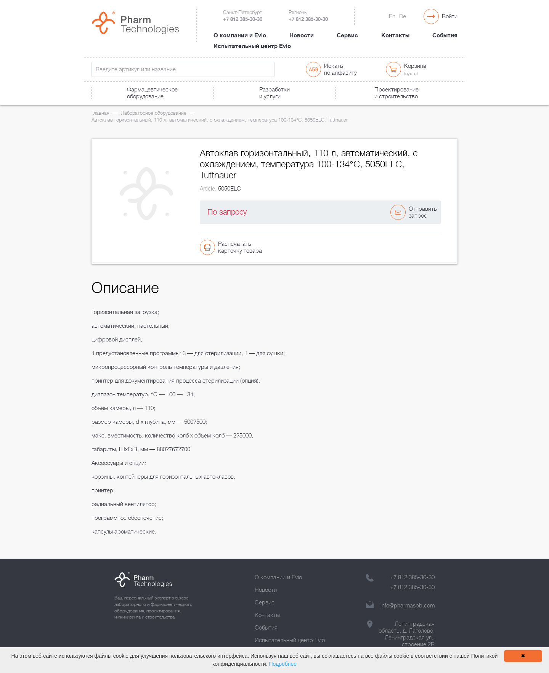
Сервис (347, 35)
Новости (301, 35)
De (402, 16)
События (445, 35)
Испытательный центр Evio (252, 46)
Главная (100, 113)
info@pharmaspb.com (407, 605)
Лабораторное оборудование (153, 113)
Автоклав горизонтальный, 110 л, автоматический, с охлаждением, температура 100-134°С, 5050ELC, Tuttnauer (220, 120)
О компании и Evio (240, 35)
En (392, 16)
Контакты (395, 35)
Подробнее (283, 664)
